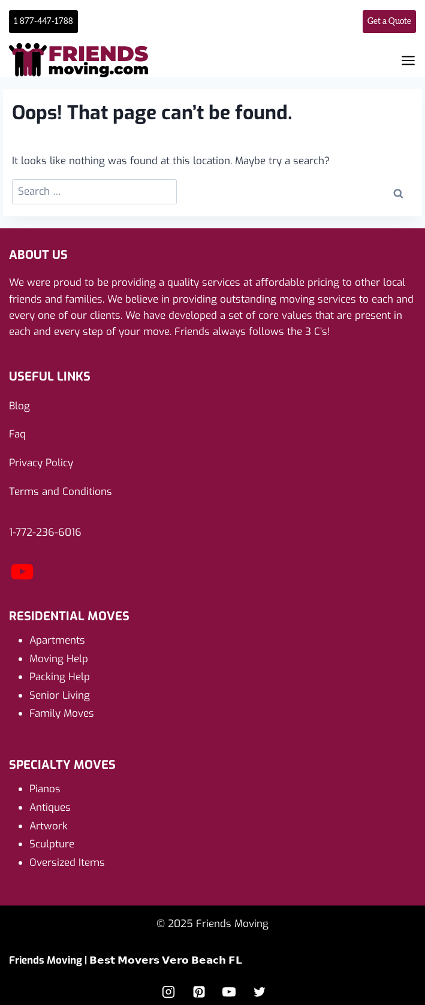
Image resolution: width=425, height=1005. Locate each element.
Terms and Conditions (60, 492)
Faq (17, 434)
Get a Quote (389, 21)
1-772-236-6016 (45, 532)
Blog (19, 406)
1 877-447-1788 (43, 21)
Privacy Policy (41, 463)
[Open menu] (408, 60)
